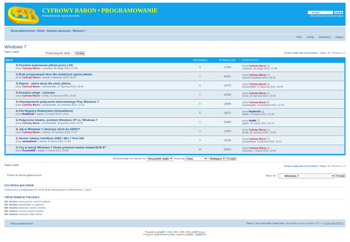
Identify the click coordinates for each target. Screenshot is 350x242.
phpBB (161, 232)
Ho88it (252, 120)
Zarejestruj (324, 37)
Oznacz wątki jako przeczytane (301, 52)
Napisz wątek (21, 53)
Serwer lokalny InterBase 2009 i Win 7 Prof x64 (51, 138)
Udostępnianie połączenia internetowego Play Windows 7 (59, 101)
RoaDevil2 (28, 114)
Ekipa (249, 223)
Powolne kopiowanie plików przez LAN (46, 65)
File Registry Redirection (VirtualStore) (46, 111)
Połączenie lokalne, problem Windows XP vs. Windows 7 (58, 120)
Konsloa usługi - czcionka (37, 92)
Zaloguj (339, 37)
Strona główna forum (22, 30)
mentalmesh (29, 141)
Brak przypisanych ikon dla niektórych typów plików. (56, 74)
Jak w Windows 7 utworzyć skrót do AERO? (49, 129)
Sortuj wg (190, 158)
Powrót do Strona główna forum (24, 175)
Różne (41, 30)
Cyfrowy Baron (31, 68)
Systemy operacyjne (59, 30)
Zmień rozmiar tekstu (340, 30)
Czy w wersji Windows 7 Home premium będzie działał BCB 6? (62, 147)
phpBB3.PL (201, 234)
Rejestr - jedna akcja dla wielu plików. (45, 83)
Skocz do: (271, 175)
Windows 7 (79, 30)
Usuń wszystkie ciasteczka (269, 223)
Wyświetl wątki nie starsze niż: (143, 158)
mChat (310, 37)
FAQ (299, 37)
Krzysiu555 (28, 150)
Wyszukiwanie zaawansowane (326, 15)
